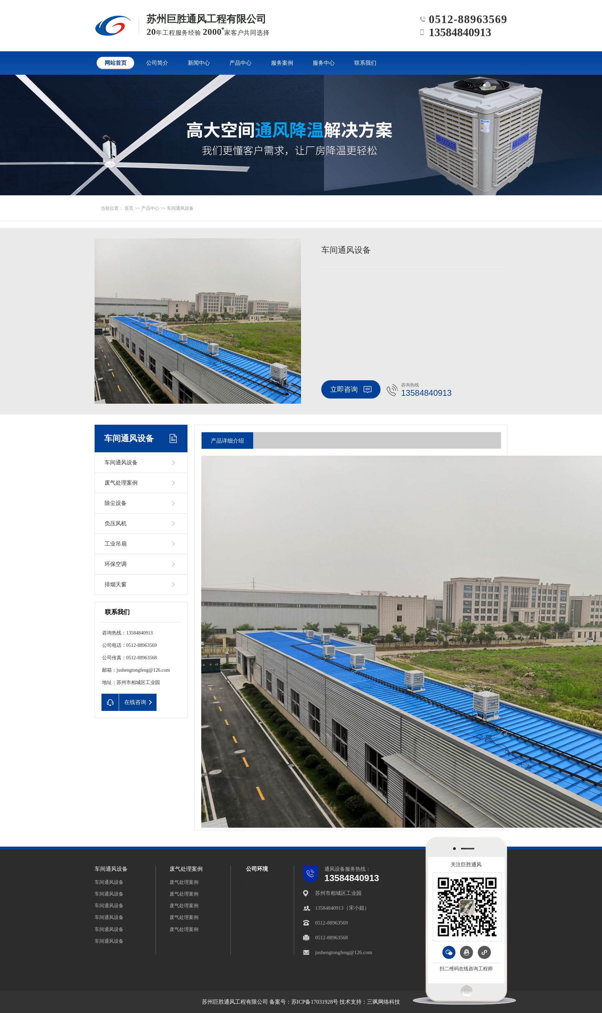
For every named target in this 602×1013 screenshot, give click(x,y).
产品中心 (150, 208)
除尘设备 (116, 503)
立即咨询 (351, 389)
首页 (129, 208)
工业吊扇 (116, 544)
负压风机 (116, 523)
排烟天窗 (116, 584)
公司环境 (257, 869)
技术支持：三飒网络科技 (370, 1002)
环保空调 (116, 564)
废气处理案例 (121, 483)
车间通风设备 (180, 208)
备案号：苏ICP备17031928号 (303, 1002)
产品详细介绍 (227, 441)
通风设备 (334, 869)
